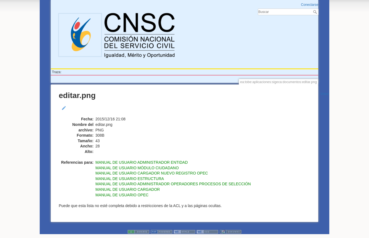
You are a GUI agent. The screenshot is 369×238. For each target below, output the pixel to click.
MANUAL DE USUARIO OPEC (121, 195)
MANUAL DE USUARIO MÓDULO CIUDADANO (137, 168)
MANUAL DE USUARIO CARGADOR (127, 189)
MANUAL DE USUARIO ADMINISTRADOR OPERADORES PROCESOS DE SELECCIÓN (173, 184)
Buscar (315, 12)
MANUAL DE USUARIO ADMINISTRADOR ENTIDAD (141, 162)
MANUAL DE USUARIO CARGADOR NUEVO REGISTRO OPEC (151, 173)
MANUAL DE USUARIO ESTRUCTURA (129, 178)
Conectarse (309, 5)
